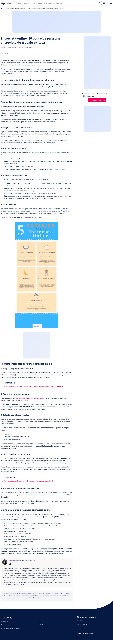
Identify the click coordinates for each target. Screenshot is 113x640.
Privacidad (4, 621)
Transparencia (5, 625)
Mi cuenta (80, 621)
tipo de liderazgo (17, 534)
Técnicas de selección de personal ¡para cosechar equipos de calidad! (27, 481)
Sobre (41, 621)
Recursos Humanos (9, 8)
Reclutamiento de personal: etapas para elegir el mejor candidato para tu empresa (32, 387)
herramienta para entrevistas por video (30, 398)
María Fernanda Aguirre (10, 47)
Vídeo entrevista (20, 8)
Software (41, 624)
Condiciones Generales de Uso (10, 628)
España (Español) (89, 633)
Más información (34, 598)
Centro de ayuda (82, 624)
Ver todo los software (97, 100)
